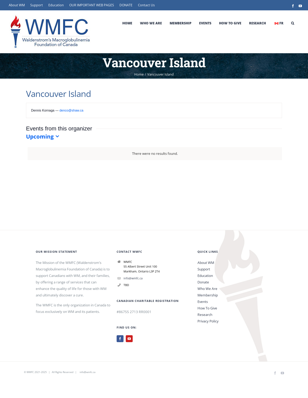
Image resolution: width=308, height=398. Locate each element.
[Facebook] (120, 338)
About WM (205, 262)
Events (202, 301)
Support (203, 269)
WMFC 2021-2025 (37, 372)
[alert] (155, 153)
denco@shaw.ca (72, 110)
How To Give (207, 308)
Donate (203, 282)
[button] (292, 23)
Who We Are (207, 288)
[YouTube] (129, 338)
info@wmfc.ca (133, 278)
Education (205, 275)
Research (204, 314)
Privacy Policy (208, 321)
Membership (207, 295)
